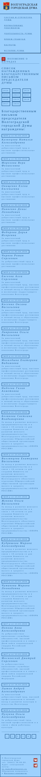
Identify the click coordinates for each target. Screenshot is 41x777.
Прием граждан (15, 39)
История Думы (14, 50)
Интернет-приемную (15, 773)
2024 (27, 90)
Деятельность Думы (18, 33)
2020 (6, 99)
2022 (16, 95)
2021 (27, 95)
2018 (27, 99)
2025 (16, 90)
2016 (16, 104)
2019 (16, 99)
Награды (10, 45)
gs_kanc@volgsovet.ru (14, 769)
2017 (6, 104)
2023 (6, 95)
